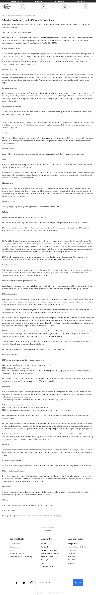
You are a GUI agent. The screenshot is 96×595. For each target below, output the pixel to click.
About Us (44, 544)
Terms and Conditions (17, 553)
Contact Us (71, 563)
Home (3, 15)
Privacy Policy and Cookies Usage (21, 557)
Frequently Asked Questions (50, 553)
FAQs (43, 563)
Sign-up (78, 583)
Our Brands (44, 547)
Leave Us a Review (47, 566)
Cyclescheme (14, 547)
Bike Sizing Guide (47, 557)
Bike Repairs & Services (49, 550)
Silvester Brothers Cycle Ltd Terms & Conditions (22, 15)
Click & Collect (15, 544)
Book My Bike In (46, 560)
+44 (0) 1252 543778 (76, 544)
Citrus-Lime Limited (55, 593)
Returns (12, 550)
